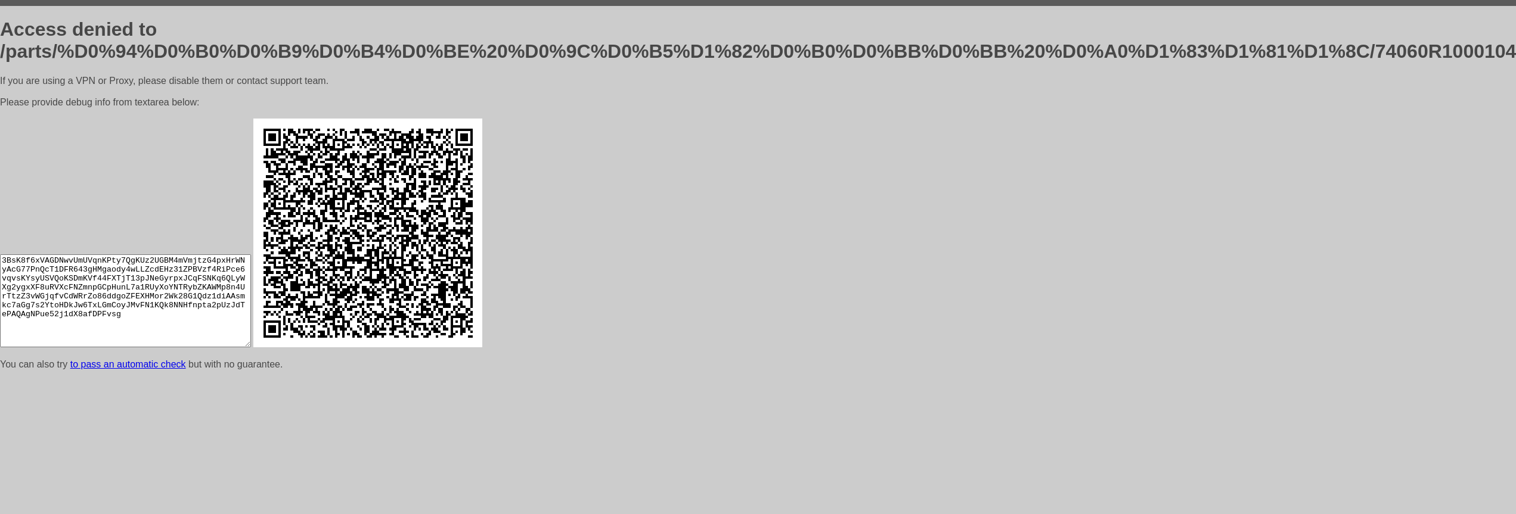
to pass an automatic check (128, 364)
